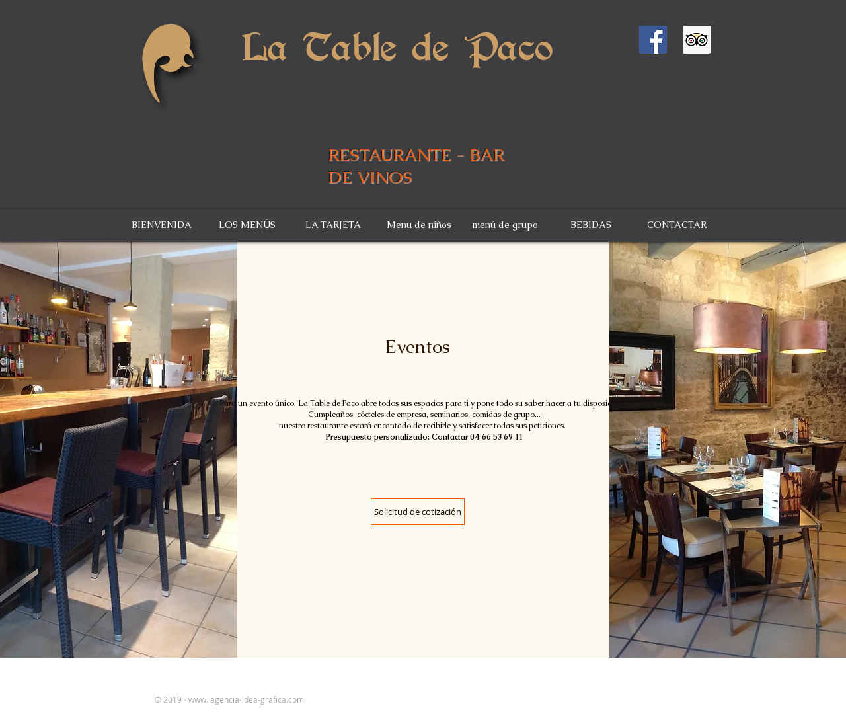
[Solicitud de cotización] (418, 511)
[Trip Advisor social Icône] (697, 40)
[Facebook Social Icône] (653, 40)
